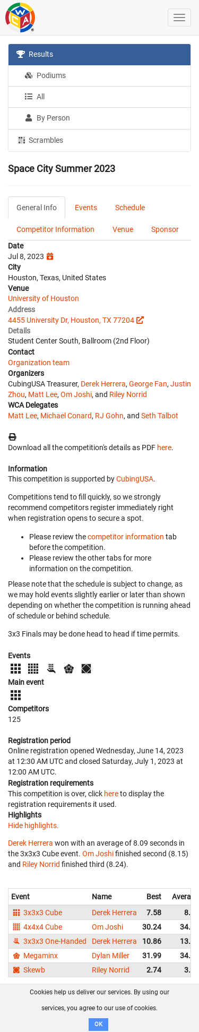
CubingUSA (134, 479)
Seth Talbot (159, 415)
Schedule (130, 207)
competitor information (126, 536)
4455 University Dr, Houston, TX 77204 (71, 320)
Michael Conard (66, 415)
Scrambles (39, 139)
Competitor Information (55, 229)
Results (34, 54)
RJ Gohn (109, 415)
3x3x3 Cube (36, 912)
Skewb (28, 970)
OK (98, 1024)
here (164, 447)
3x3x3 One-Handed (48, 941)
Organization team (39, 362)
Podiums (45, 75)
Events (86, 207)
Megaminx (34, 955)
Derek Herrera (103, 384)
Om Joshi (76, 394)
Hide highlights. (33, 825)
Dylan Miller (110, 955)
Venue (123, 229)
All (34, 96)
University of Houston (43, 298)
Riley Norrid (128, 394)
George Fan (148, 384)
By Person (47, 118)
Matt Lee (42, 394)
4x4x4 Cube (36, 927)
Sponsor (165, 229)
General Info (36, 207)
